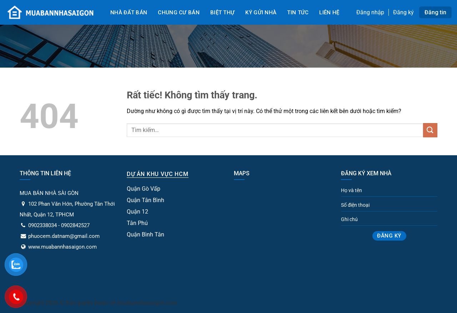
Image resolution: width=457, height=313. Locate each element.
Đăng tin (435, 12)
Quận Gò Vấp (143, 188)
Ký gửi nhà (260, 12)
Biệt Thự (222, 12)
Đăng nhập (370, 12)
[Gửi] (430, 130)
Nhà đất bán (128, 12)
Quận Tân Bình (145, 200)
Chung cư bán (179, 12)
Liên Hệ (329, 12)
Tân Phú (137, 223)
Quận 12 (137, 211)
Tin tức (297, 12)
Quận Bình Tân (145, 234)
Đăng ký (403, 12)
